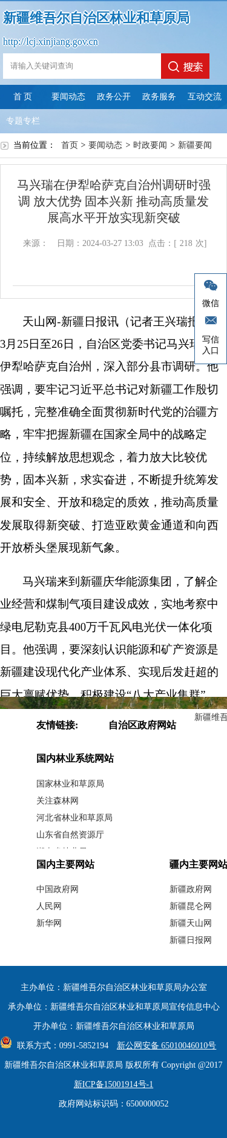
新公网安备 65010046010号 (164, 1045)
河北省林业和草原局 (74, 817)
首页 (69, 145)
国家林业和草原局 (70, 783)
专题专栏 (23, 120)
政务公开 (114, 96)
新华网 (49, 923)
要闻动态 (68, 96)
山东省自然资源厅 (70, 834)
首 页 (23, 96)
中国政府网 (57, 889)
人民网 (49, 906)
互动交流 (205, 96)
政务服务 (159, 96)
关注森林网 (57, 800)
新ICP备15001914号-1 (113, 1084)
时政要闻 (150, 145)
